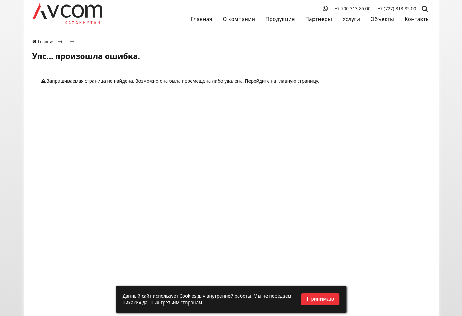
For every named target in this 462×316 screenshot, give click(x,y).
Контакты (417, 19)
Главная (201, 19)
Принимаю (320, 299)
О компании (239, 19)
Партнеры (318, 19)
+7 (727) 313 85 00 (397, 9)
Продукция (280, 19)
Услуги (351, 19)
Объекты (382, 19)
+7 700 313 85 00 (353, 9)
